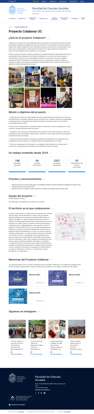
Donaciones (62, 1)
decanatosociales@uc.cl (42, 389)
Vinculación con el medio (66, 18)
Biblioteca (53, 1)
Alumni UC (83, 18)
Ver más (40, 282)
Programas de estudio (33, 18)
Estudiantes (76, 18)
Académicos (23, 18)
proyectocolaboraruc (17, 354)
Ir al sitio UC (12, 1)
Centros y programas (54, 18)
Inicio (10, 18)
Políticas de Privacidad (17, 404)
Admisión (35, 1)
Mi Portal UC (73, 1)
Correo (82, 1)
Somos (15, 18)
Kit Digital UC (67, 411)
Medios (44, 1)
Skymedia (21, 411)
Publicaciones (44, 18)
